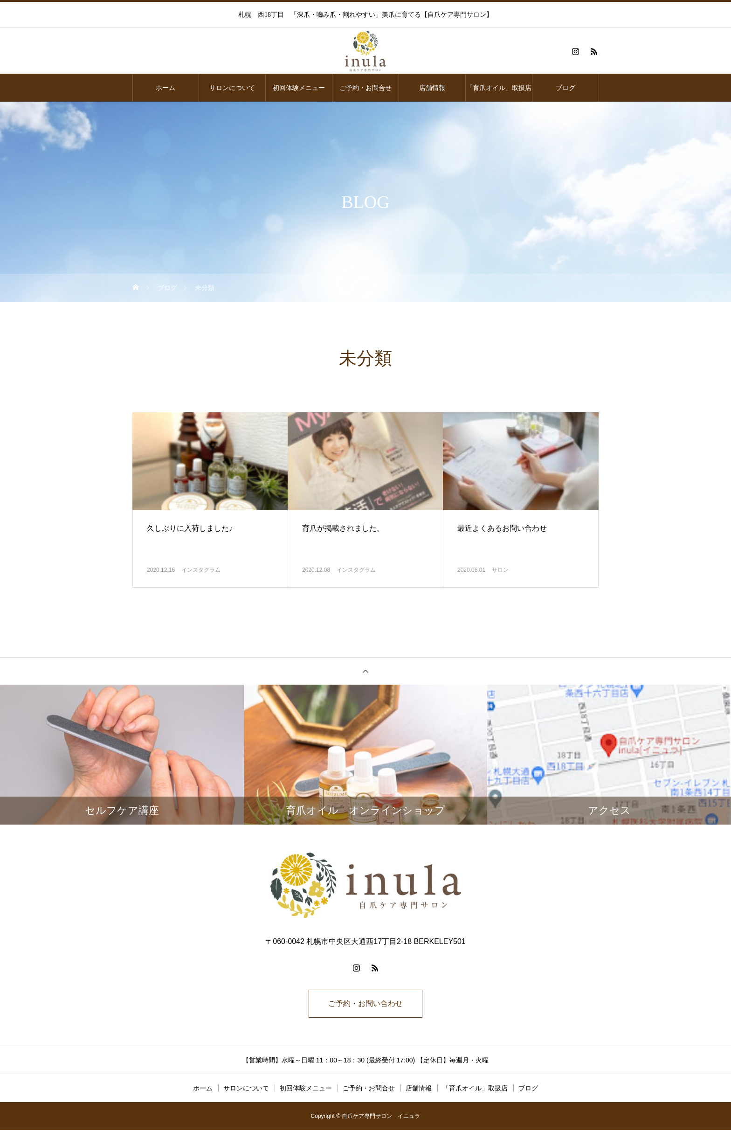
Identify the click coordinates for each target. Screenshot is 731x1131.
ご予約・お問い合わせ (365, 1004)
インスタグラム (201, 570)
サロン (500, 570)
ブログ (565, 87)
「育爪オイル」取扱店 (498, 87)
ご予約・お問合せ (365, 87)
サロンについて (232, 87)
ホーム (165, 87)
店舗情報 (432, 87)
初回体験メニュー (299, 87)
